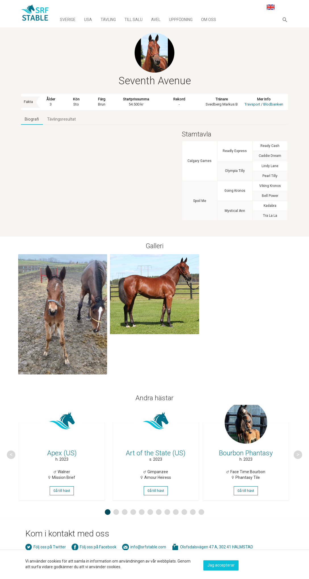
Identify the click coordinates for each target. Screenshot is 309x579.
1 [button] (108, 523)
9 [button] (176, 523)
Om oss (208, 19)
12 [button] (202, 523)
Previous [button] (11, 461)
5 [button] (142, 523)
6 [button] (150, 523)
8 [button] (167, 523)
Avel (155, 19)
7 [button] (159, 523)
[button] (284, 19)
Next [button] (298, 461)
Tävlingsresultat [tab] (63, 120)
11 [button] (194, 523)
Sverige (68, 19)
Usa (88, 19)
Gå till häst (63, 499)
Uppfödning (181, 19)
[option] (63, 461)
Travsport (252, 104)
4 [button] (133, 523)
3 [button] (125, 523)
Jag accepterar (221, 564)
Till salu (133, 19)
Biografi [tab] (32, 120)
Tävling (108, 19)
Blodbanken (273, 104)
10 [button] (185, 523)
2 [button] (116, 523)
